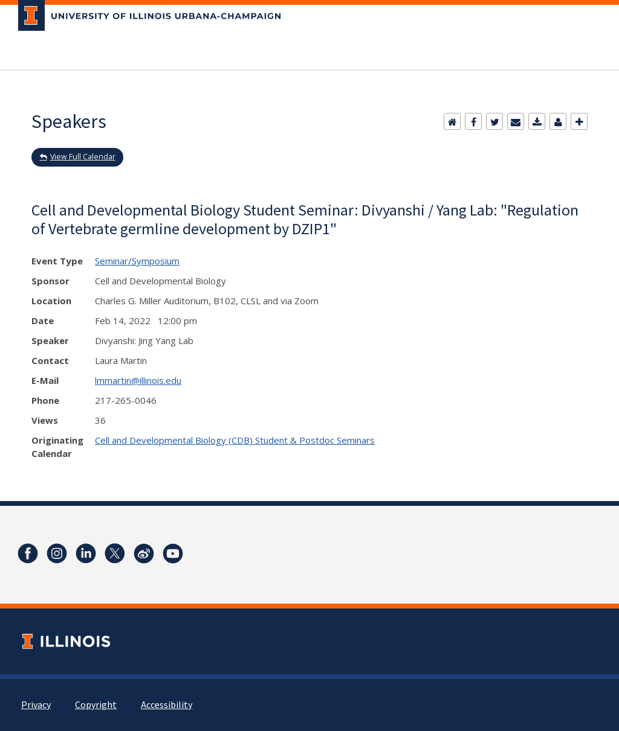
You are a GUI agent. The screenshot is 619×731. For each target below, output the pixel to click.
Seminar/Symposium (137, 261)
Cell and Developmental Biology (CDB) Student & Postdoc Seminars (235, 440)
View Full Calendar (82, 157)
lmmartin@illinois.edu (138, 380)
